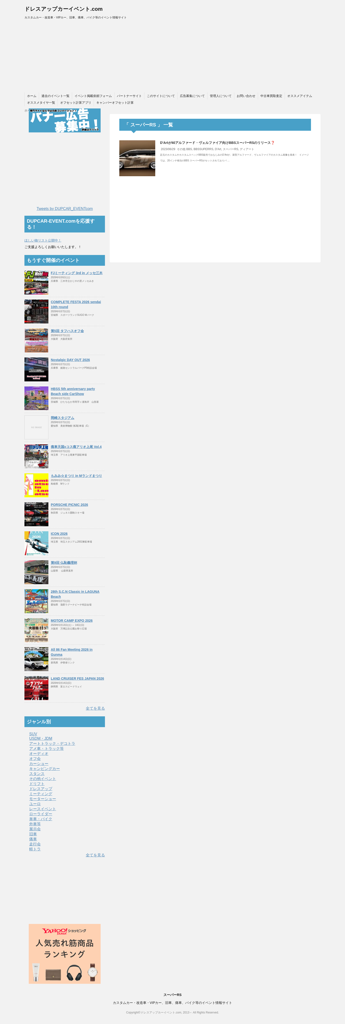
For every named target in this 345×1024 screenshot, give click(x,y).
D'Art (218, 149)
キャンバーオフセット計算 (115, 102)
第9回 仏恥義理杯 (64, 563)
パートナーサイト (129, 96)
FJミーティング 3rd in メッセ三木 (77, 273)
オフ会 (35, 759)
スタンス (37, 774)
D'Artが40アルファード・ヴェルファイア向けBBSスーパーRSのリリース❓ (217, 143)
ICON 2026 (59, 534)
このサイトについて (161, 96)
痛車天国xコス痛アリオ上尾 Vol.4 (76, 447)
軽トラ (35, 849)
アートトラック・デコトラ (52, 743)
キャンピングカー (44, 769)
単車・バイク (40, 819)
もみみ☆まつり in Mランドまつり (76, 476)
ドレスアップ (40, 789)
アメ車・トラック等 (46, 749)
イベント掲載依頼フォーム (93, 96)
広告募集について (192, 96)
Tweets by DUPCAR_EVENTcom (65, 209)
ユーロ (35, 804)
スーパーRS (230, 149)
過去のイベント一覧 (55, 96)
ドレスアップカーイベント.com (63, 9)
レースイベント (42, 809)
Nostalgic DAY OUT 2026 (70, 360)
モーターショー (42, 799)
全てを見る (95, 708)
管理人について (221, 96)
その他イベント (42, 779)
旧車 (33, 834)
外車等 (35, 824)
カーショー (38, 764)
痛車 (33, 839)
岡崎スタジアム (62, 418)
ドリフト (37, 784)
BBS (189, 149)
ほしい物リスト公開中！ (42, 240)
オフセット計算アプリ (75, 102)
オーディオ (38, 754)
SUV (33, 734)
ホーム (31, 96)
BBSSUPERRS (203, 149)
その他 (181, 149)
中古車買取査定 (271, 96)
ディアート (247, 149)
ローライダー (40, 814)
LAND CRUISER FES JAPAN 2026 (77, 678)
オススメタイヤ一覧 (41, 102)
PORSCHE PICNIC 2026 (69, 505)
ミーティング (40, 794)
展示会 (35, 829)
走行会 (35, 844)
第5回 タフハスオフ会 (67, 331)
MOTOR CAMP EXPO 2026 (72, 620)
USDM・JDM (40, 738)
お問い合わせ (246, 96)
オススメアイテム (299, 96)
